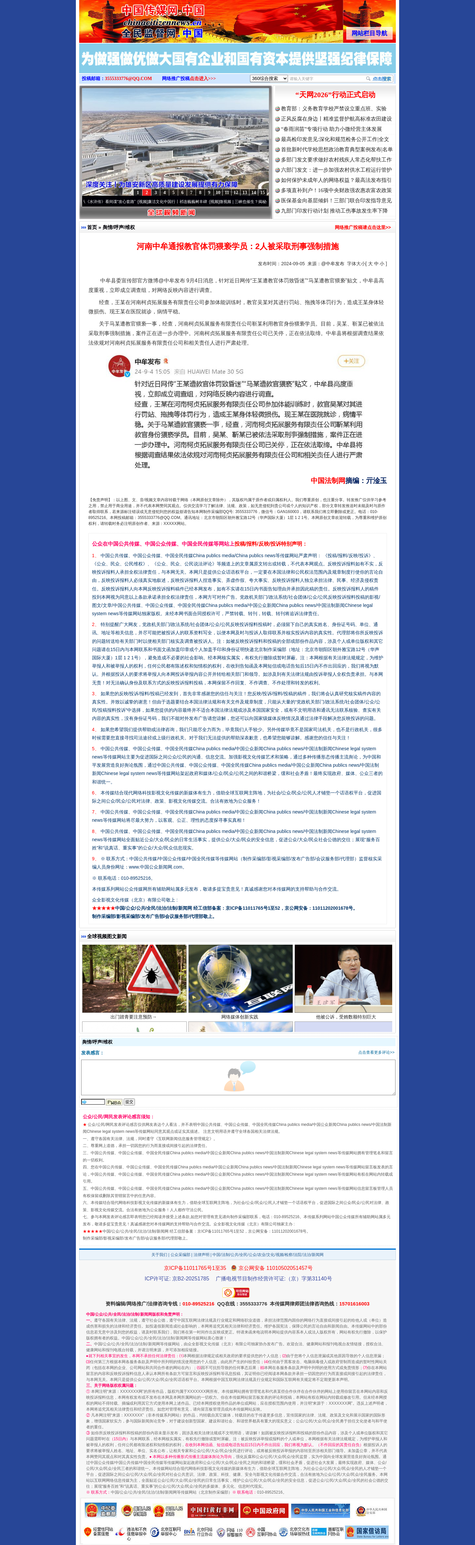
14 (253, 192)
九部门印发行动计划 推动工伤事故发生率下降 (334, 211)
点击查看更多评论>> (376, 1052)
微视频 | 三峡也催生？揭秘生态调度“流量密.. (260, 201)
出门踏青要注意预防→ (134, 1018)
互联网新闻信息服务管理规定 (183, 1138)
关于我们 (159, 1254)
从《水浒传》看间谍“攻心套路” (110, 201)
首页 (92, 227)
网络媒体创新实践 (240, 1018)
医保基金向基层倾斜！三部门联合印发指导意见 (336, 200)
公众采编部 (180, 1254)
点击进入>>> (203, 78)
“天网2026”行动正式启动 (335, 95)
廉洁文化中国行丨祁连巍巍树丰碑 (179, 201)
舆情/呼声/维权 (119, 227)
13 (244, 192)
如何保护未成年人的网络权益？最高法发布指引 (336, 180)
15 (262, 192)
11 (227, 192)
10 (218, 192)
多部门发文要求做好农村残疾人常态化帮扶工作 (336, 159)
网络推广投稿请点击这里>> (363, 227)
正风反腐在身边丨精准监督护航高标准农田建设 (336, 119)
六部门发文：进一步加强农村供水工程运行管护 (336, 170)
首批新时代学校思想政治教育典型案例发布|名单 (337, 149)
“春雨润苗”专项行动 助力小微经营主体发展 (331, 129)
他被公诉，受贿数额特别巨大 (347, 1018)
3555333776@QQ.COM (128, 78)
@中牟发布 (332, 263)
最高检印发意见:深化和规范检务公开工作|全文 (335, 139)
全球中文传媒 (133, 19)
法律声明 (201, 1254)
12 (236, 192)
